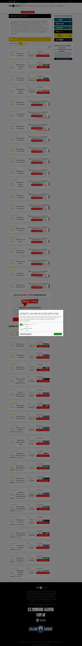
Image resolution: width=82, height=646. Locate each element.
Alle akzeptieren (57, 334)
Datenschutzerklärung (25, 320)
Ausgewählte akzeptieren (25, 334)
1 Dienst (26, 326)
